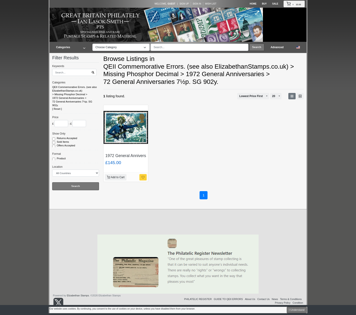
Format (56, 153)
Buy (264, 3)
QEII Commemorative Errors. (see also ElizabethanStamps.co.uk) (74, 89)
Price (55, 117)
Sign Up (184, 3)
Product (61, 158)
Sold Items (63, 142)
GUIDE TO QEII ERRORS (228, 299)
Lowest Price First (251, 96)
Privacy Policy (282, 302)
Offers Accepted (66, 145)
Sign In (197, 3)
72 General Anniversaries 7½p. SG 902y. (72, 103)
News (275, 299)
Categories (58, 82)
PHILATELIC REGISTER (198, 299)
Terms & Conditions (291, 299)
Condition (298, 302)
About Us (250, 299)
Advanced (277, 47)
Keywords (58, 66)
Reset (57, 109)
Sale (275, 3)
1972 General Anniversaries (68, 98)
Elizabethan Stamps (78, 295)
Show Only (58, 133)
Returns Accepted (67, 138)
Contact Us (263, 299)
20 (273, 96)
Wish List (210, 3)
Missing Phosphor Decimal (69, 94)
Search (256, 47)
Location (57, 166)
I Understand (296, 310)
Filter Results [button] (68, 57)
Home (253, 3)
